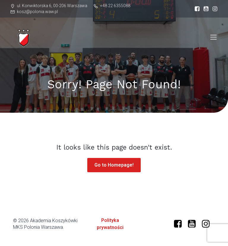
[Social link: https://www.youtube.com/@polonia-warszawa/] (194, 224)
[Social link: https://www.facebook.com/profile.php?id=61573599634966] (195, 8)
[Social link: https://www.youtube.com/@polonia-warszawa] (204, 8)
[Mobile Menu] (213, 36)
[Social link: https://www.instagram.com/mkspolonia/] (213, 8)
